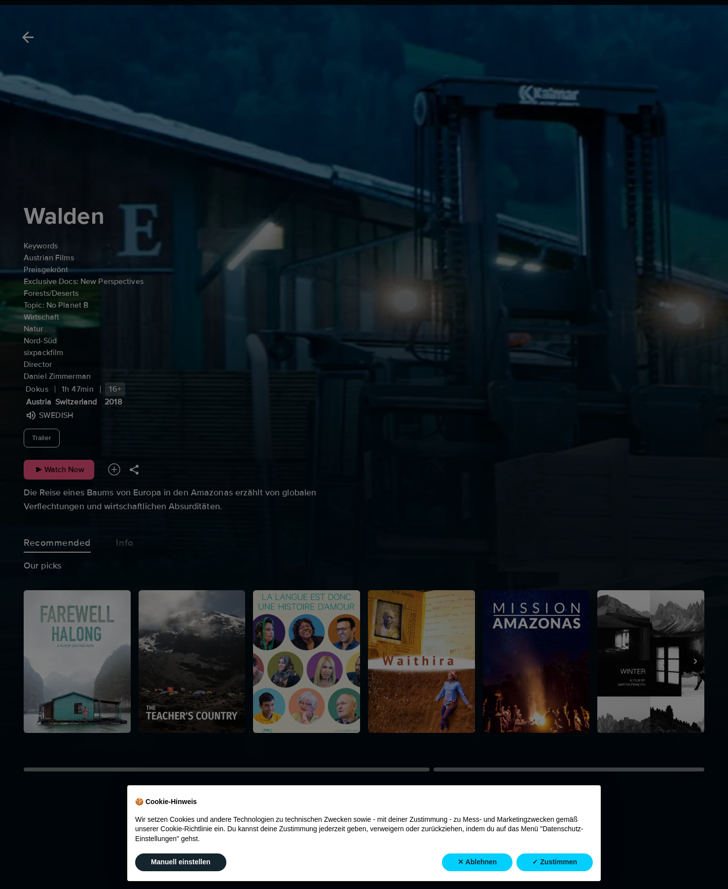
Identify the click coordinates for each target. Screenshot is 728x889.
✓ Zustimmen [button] (554, 862)
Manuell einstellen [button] (181, 862)
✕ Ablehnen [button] (477, 862)
